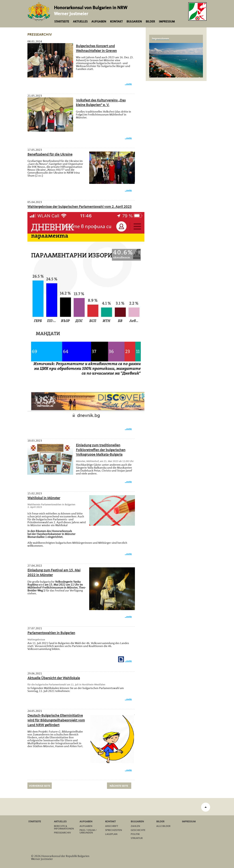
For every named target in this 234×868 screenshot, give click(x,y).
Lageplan (111, 834)
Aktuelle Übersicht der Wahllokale (53, 678)
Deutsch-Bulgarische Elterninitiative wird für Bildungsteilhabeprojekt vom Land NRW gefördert (56, 720)
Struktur (137, 838)
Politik (135, 834)
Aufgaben (98, 21)
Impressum (167, 21)
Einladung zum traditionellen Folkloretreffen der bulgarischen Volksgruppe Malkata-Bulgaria (100, 450)
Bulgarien (134, 21)
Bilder (150, 21)
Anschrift (111, 826)
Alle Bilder (163, 826)
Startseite (61, 21)
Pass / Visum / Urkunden (88, 831)
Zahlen (135, 826)
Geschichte (138, 830)
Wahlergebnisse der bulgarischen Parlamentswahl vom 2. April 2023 (79, 207)
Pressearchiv (62, 832)
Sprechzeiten (113, 830)
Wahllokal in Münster (43, 498)
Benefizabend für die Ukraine (49, 154)
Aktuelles (80, 21)
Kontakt (116, 21)
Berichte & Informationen (64, 827)
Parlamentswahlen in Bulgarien (51, 633)
